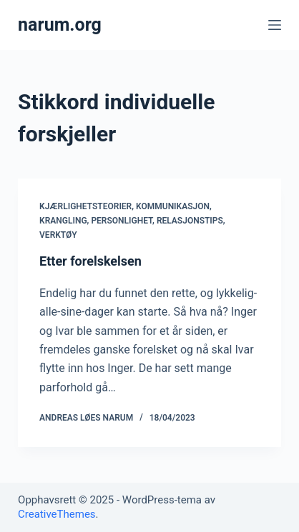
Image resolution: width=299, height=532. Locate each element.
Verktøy (58, 235)
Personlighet (121, 221)
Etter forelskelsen (90, 261)
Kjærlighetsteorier (85, 206)
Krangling (63, 221)
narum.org (60, 24)
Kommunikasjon (173, 206)
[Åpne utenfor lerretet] (274, 25)
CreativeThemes (57, 514)
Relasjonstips (190, 221)
